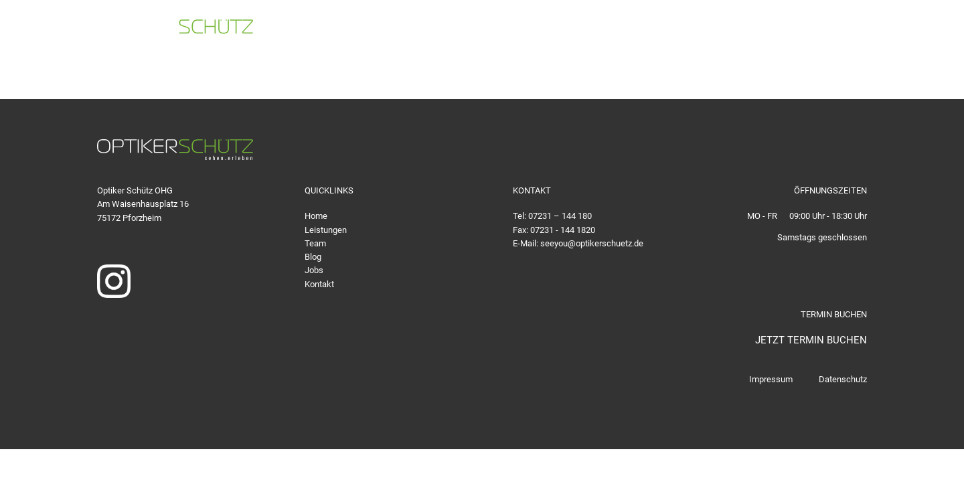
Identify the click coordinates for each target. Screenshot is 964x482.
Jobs (314, 270)
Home (316, 216)
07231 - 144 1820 (562, 230)
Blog (313, 257)
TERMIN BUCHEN (899, 30)
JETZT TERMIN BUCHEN (811, 340)
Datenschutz (843, 379)
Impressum (771, 379)
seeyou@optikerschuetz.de (766, 30)
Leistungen (326, 230)
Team (315, 243)
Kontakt (319, 284)
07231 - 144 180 (619, 30)
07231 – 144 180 (560, 216)
